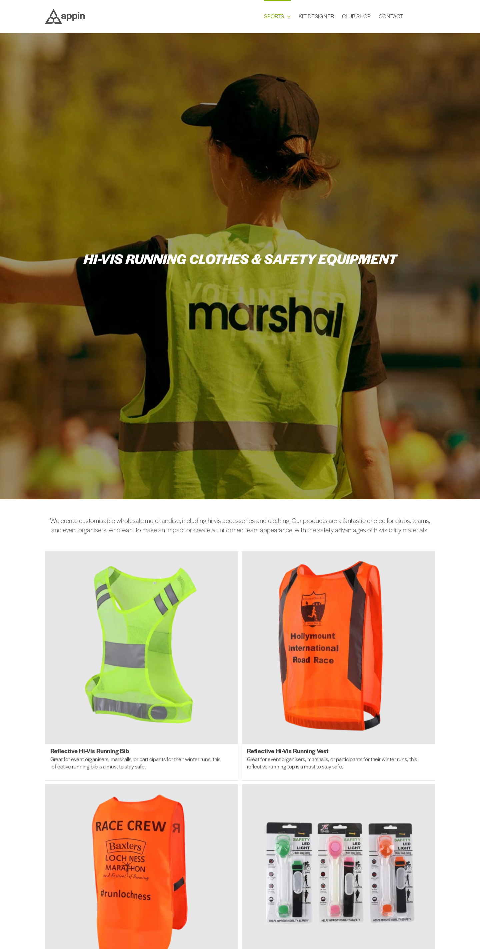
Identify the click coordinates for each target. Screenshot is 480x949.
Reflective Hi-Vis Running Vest (287, 750)
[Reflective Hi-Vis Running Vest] (338, 648)
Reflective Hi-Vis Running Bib (89, 750)
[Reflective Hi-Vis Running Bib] (141, 648)
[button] (423, 15)
